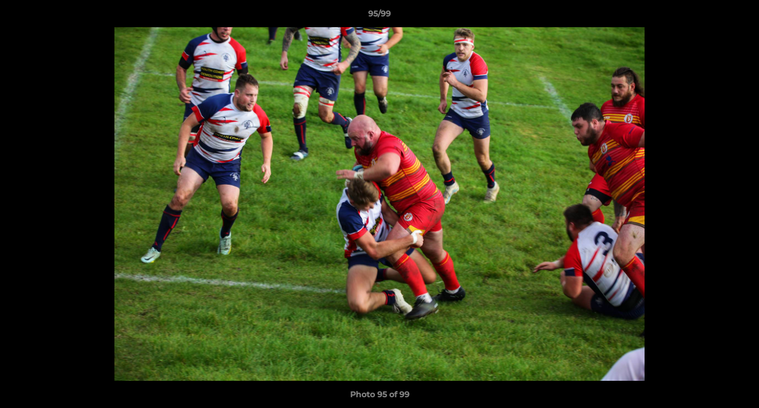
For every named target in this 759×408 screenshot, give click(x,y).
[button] (738, 16)
